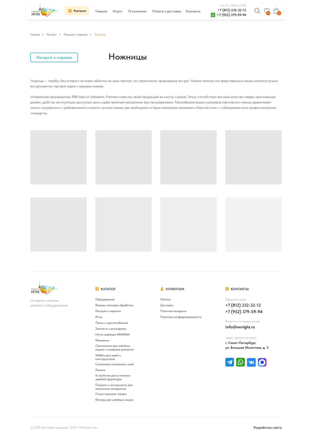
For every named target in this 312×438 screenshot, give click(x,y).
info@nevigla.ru (240, 326)
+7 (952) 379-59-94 (231, 15)
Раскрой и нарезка (76, 34)
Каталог (52, 34)
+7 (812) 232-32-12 (232, 10)
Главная (35, 34)
